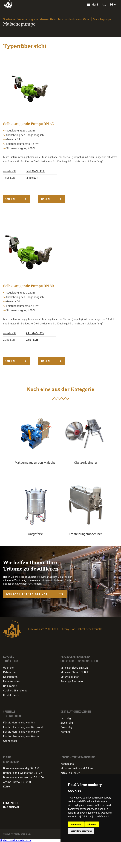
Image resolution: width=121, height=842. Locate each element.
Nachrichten (10, 677)
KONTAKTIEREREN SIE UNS (27, 593)
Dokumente (10, 686)
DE (111, 4)
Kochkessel (67, 764)
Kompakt (66, 732)
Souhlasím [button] (76, 824)
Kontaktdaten (11, 695)
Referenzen (9, 672)
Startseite (9, 19)
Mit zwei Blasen (69, 677)
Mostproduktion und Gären (74, 19)
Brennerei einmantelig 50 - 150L (22, 768)
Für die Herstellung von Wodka (21, 736)
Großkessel (10, 741)
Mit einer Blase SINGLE (74, 667)
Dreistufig (66, 727)
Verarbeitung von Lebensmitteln (36, 19)
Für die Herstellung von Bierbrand (23, 727)
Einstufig (65, 718)
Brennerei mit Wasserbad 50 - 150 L (24, 777)
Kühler (7, 786)
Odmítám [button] (91, 824)
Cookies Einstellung (15, 690)
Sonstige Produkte (71, 681)
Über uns (8, 667)
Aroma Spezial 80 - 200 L (18, 782)
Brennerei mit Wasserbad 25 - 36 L (23, 773)
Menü (95, 4)
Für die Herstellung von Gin (19, 722)
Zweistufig (66, 722)
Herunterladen (11, 681)
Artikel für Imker (70, 773)
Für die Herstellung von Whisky (21, 731)
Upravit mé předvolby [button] (81, 830)
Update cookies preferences (15, 840)
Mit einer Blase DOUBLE (74, 672)
